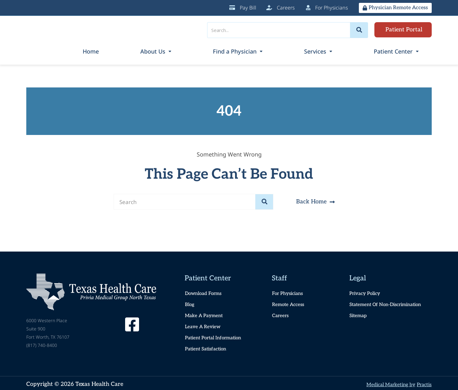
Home (161, 50)
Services (342, 50)
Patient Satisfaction (208, 347)
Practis (423, 382)
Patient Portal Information (216, 336)
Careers (281, 314)
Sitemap (359, 314)
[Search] (359, 30)
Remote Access (289, 303)
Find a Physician (277, 50)
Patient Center (404, 50)
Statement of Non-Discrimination (389, 303)
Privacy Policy (367, 292)
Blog (190, 303)
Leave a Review (204, 325)
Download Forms (205, 292)
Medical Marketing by (383, 382)
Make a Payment (205, 314)
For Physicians (289, 292)
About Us (210, 50)
